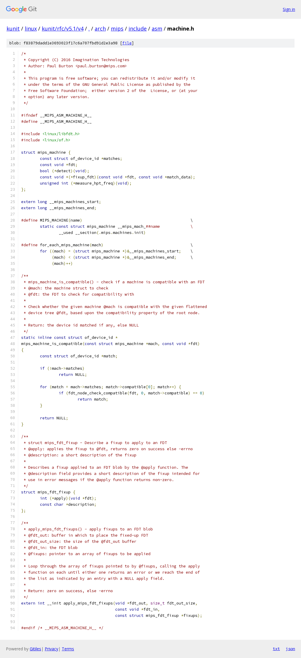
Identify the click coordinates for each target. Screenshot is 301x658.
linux (31, 28)
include (137, 28)
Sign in (289, 9)
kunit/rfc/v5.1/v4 (62, 28)
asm (157, 28)
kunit (13, 28)
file (127, 43)
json (290, 648)
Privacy (51, 649)
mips (117, 28)
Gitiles (35, 649)
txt (276, 648)
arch (100, 28)
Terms (68, 649)
